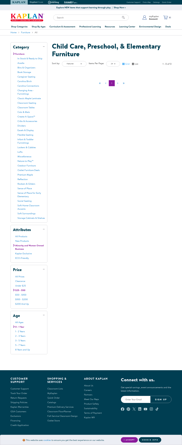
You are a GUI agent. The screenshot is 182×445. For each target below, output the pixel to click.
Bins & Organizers (26, 67)
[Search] (123, 18)
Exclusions (16, 416)
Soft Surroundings (26, 213)
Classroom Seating (26, 102)
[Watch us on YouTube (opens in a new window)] (145, 409)
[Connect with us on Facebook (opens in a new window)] (122, 409)
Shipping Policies (19, 402)
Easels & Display (25, 130)
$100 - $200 (21, 299)
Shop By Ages (39, 26)
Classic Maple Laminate (29, 98)
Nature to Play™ (25, 161)
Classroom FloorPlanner (59, 411)
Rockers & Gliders (26, 183)
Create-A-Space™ (26, 116)
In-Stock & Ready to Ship (29, 58)
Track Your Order (19, 393)
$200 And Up (22, 303)
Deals (168, 26)
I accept (129, 440)
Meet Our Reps (91, 399)
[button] (150, 17)
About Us (88, 385)
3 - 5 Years (20, 340)
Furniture (25, 32)
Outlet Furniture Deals (28, 170)
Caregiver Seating (26, 76)
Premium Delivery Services (60, 406)
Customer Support (133, 2)
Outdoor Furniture (26, 165)
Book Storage (24, 72)
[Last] (124, 83)
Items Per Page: (96, 63)
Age (16, 315)
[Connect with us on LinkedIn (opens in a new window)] (139, 409)
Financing (15, 420)
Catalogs (156, 2)
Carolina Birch (24, 81)
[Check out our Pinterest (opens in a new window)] (128, 409)
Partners (88, 394)
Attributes (22, 229)
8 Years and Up (22, 349)
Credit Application (20, 425)
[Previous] (106, 83)
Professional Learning (90, 26)
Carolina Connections (28, 85)
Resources (110, 26)
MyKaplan (52, 393)
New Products (22, 240)
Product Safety (91, 403)
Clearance (20, 281)
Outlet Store (53, 420)
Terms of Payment (93, 412)
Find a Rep (147, 2)
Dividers (21, 125)
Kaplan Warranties (20, 406)
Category (21, 47)
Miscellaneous (24, 156)
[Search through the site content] (91, 18)
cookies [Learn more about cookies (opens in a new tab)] (47, 440)
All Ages (19, 322)
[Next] (118, 83)
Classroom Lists (55, 388)
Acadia (20, 63)
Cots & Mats (23, 112)
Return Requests (19, 397)
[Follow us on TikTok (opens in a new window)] (157, 409)
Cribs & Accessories (27, 121)
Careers (88, 390)
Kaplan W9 (89, 417)
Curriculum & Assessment (62, 26)
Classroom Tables (26, 107)
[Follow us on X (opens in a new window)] (134, 409)
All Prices (19, 276)
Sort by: (56, 63)
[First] (100, 83)
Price (17, 269)
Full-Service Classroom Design (62, 416)
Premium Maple (25, 174)
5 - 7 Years (20, 345)
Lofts (20, 151)
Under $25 (20, 285)
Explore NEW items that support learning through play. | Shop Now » (91, 7)
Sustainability (90, 408)
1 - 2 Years (20, 331)
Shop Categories (19, 26)
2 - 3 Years (20, 335)
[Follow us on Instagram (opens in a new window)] (151, 409)
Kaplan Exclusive (23, 253)
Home (13, 32)
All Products (21, 236)
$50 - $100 (20, 294)
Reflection (22, 179)
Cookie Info (150, 440)
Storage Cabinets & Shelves (31, 218)
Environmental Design (150, 26)
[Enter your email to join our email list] (135, 399)
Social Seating (24, 200)
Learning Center (127, 26)
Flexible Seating (25, 134)
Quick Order (166, 2)
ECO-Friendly (22, 258)
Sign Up (161, 399)
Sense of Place (24, 188)
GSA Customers (18, 411)
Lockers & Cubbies (26, 147)
